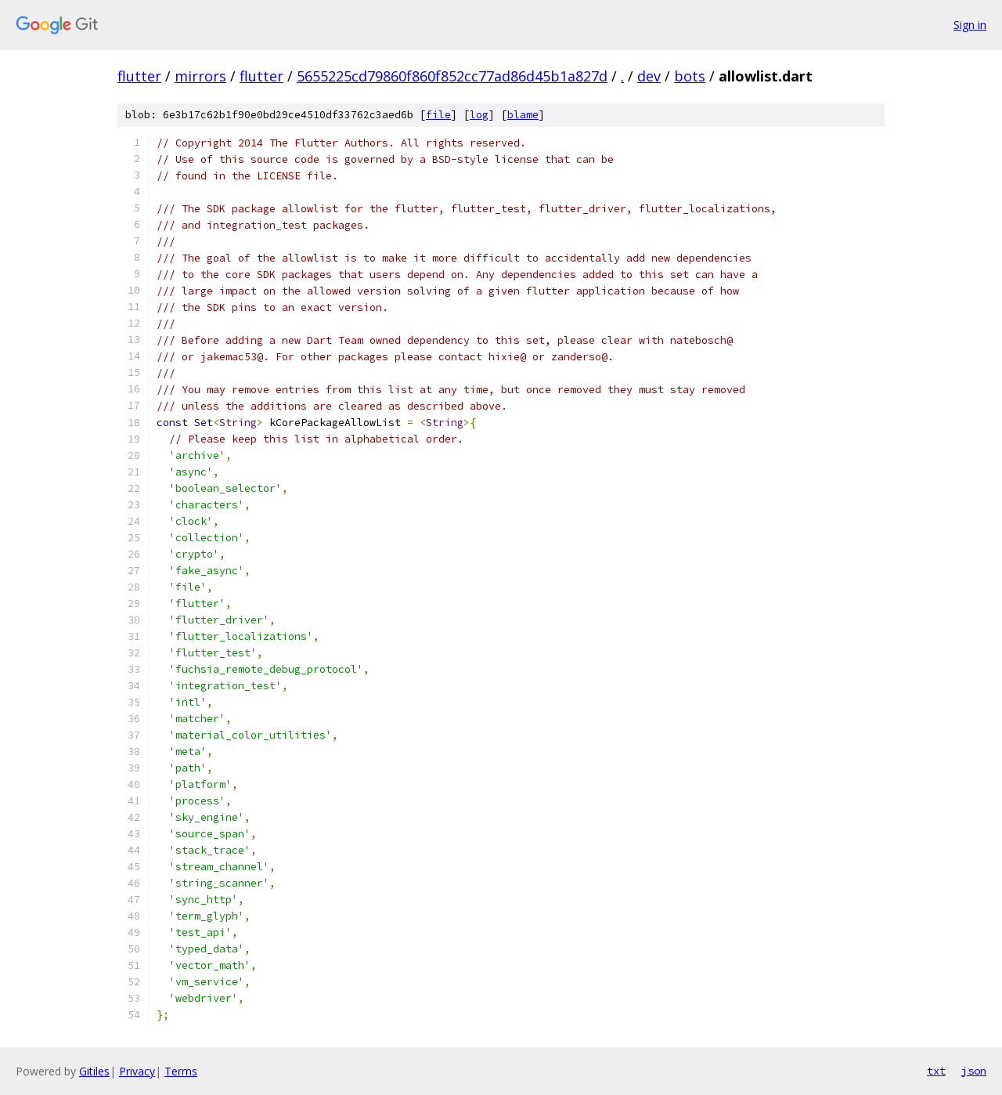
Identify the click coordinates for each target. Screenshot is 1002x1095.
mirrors (200, 76)
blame (523, 114)
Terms (180, 1071)
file (438, 114)
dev (649, 76)
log (479, 114)
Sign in (969, 24)
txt (936, 1071)
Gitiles (94, 1071)
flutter (139, 76)
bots (689, 76)
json (973, 1071)
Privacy (137, 1071)
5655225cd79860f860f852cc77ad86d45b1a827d (452, 76)
